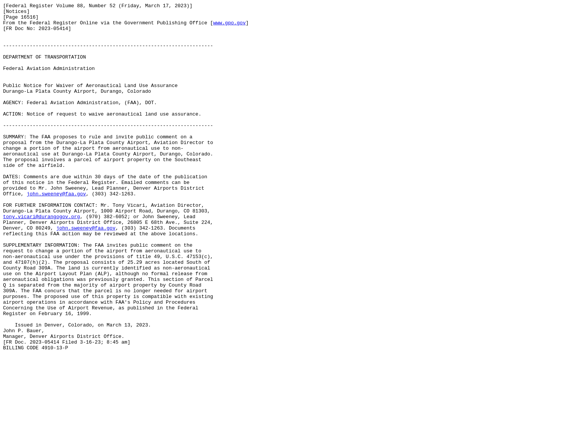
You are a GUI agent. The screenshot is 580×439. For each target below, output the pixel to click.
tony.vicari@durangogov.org (41, 259)
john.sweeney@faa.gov (56, 232)
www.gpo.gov (229, 27)
